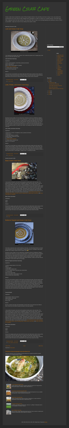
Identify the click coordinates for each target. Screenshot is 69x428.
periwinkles (59, 61)
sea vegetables (60, 70)
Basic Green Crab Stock (11, 66)
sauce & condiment (59, 69)
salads (58, 65)
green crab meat (60, 59)
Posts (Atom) (12, 347)
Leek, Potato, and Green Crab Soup (17, 85)
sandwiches (59, 67)
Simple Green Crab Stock (33, 193)
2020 (49, 91)
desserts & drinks (60, 56)
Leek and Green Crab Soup (14, 29)
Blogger (46, 422)
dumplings (59, 57)
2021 (49, 81)
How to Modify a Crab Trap (16, 410)
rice (58, 64)
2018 (49, 94)
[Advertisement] (55, 34)
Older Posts (41, 345)
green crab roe (60, 60)
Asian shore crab (60, 55)
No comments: (16, 79)
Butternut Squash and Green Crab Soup (18, 220)
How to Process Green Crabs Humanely (35, 319)
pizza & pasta (59, 63)
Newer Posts (8, 345)
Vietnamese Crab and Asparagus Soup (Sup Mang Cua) (17, 351)
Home (24, 345)
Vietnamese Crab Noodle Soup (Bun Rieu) (19, 390)
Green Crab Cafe (27, 8)
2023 (49, 79)
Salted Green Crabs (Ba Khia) (17, 397)
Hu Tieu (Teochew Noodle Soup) (17, 384)
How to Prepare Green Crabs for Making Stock (19, 193)
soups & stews (10, 81)
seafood (11, 342)
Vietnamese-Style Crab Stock (17, 403)
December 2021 (52, 82)
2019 (49, 92)
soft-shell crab (59, 72)
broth (9, 216)
